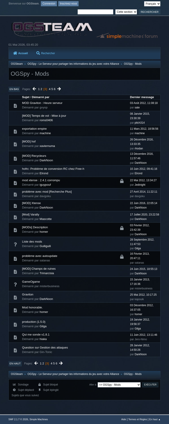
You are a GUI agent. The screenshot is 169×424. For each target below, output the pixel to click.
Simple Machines (38, 419)
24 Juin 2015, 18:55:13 (143, 269)
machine (45, 133)
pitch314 (140, 122)
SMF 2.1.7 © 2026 (18, 419)
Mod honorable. (32, 307)
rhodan (139, 148)
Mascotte (46, 219)
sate (137, 107)
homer (44, 231)
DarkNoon (46, 160)
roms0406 (46, 120)
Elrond (44, 173)
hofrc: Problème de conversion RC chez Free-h (53, 168)
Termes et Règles (137, 419)
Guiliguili (45, 246)
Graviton (27, 294)
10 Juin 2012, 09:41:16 (143, 168)
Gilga (138, 248)
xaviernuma (47, 146)
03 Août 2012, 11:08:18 (144, 103)
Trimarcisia (47, 273)
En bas (14, 89)
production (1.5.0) (33, 321)
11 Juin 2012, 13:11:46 (143, 334)
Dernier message (142, 97)
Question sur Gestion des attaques (45, 347)
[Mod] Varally (30, 214)
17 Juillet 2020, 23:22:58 (144, 214)
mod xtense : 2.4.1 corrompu (41, 180)
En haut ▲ (155, 419)
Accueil (20, 53)
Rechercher (45, 53)
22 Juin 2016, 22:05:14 (143, 203)
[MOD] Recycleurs (34, 155)
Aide (123, 419)
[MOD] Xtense (31, 203)
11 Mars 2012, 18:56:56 (144, 128)
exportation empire (34, 128)
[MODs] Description (35, 227)
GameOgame (31, 281)
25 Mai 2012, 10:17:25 (143, 294)
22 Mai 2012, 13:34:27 (143, 180)
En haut (15, 363)
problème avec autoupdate (39, 256)
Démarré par (41, 97)
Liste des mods (32, 241)
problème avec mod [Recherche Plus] (47, 191)
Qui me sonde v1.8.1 (36, 334)
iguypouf (45, 184)
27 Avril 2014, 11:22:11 (143, 191)
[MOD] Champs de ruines (39, 268)
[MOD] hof (29, 141)
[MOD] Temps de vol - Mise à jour (44, 115)
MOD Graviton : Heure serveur (42, 103)
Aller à (92, 384)
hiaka (43, 339)
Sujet (25, 97)
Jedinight (140, 184)
